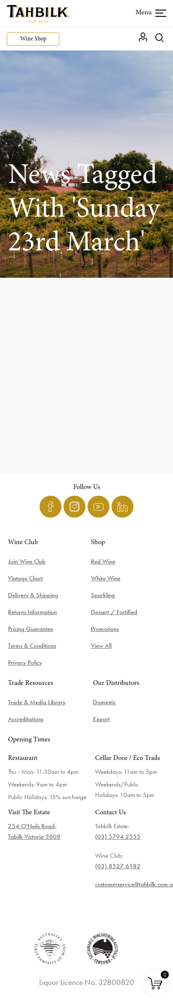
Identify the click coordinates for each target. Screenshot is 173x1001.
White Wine (105, 578)
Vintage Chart (25, 578)
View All (101, 645)
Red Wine (103, 561)
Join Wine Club (26, 561)
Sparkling (103, 595)
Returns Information (32, 612)
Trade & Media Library (37, 702)
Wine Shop (33, 39)
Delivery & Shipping (33, 595)
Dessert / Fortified (114, 612)
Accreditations (25, 719)
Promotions (105, 629)
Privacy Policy (25, 662)
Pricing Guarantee (30, 629)
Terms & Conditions (32, 645)
